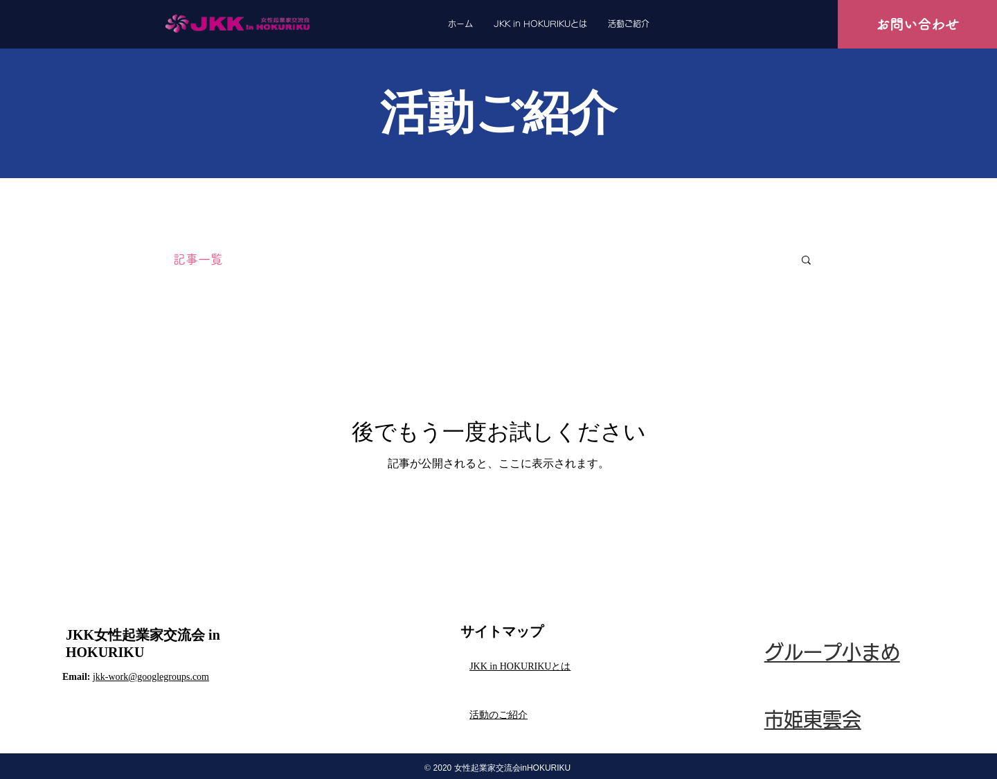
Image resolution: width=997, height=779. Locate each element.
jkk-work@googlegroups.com (151, 677)
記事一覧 (198, 259)
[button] (806, 261)
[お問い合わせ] (917, 24)
